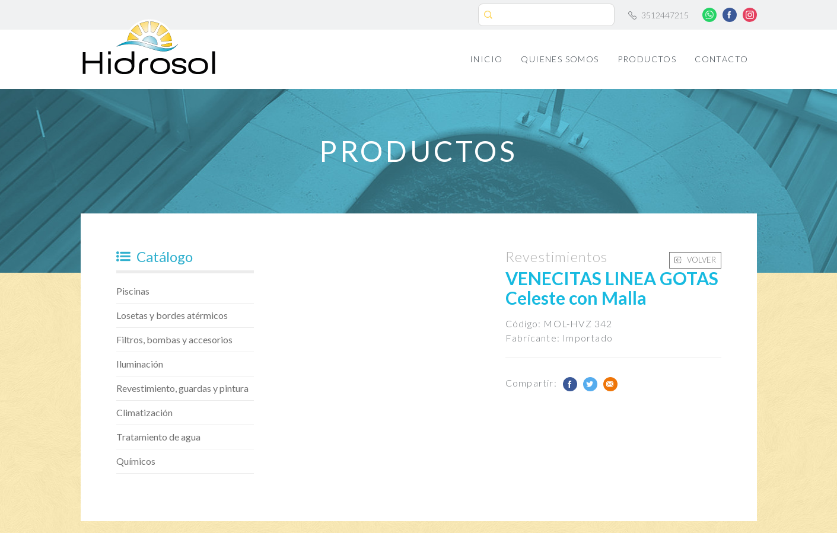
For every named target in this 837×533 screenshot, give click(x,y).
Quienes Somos (560, 59)
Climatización (144, 412)
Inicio (486, 59)
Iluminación (139, 363)
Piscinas (132, 290)
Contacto (721, 59)
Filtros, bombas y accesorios (174, 339)
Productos (647, 59)
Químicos (135, 461)
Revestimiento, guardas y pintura (182, 388)
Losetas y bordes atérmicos (172, 315)
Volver (695, 259)
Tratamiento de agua (158, 436)
